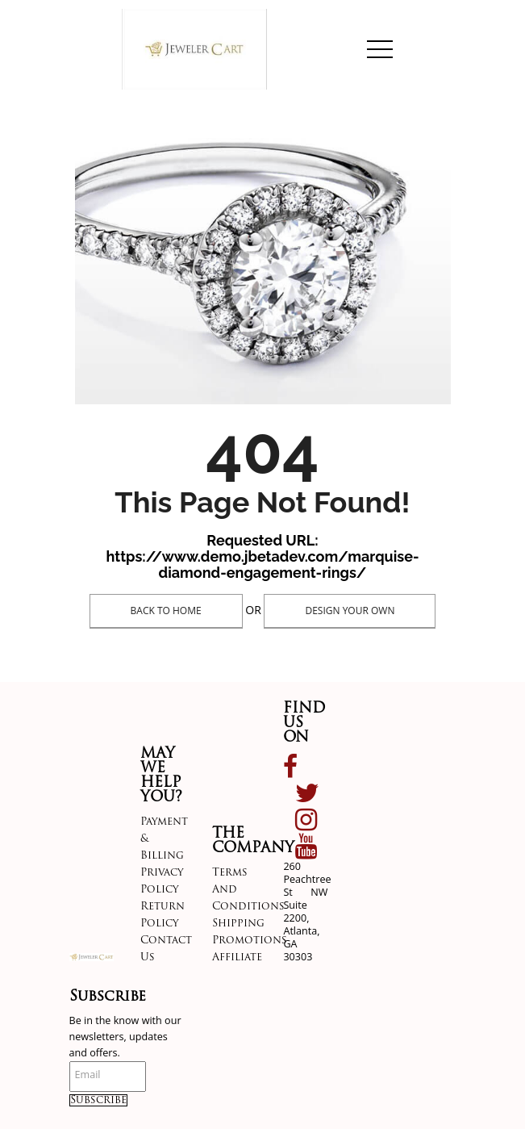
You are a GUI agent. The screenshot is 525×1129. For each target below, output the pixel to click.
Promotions (249, 940)
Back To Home (166, 610)
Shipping (238, 923)
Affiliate (237, 957)
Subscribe (98, 1100)
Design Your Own (349, 610)
